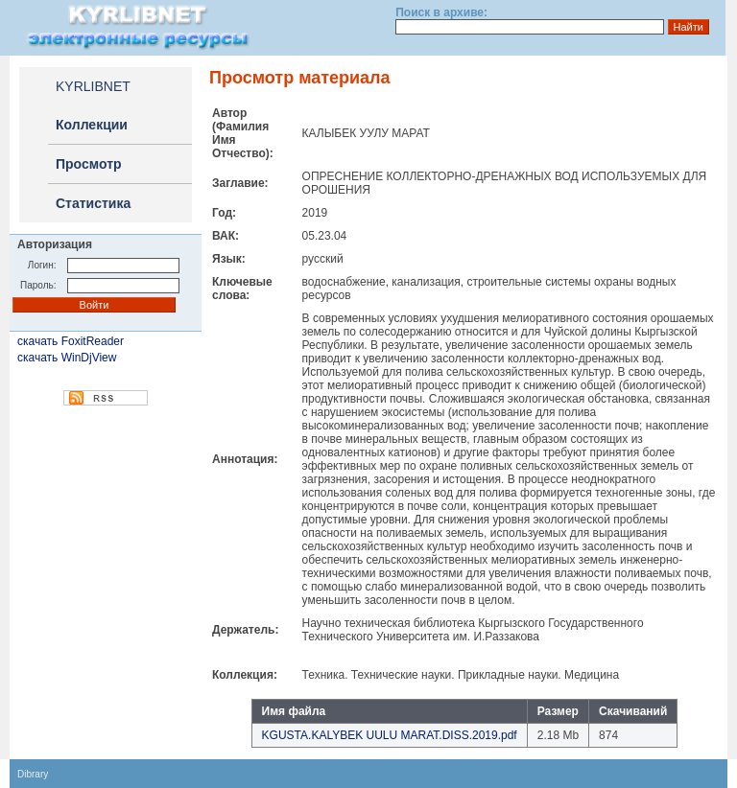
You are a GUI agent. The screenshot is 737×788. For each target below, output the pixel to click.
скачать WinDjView (66, 357)
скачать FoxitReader (70, 341)
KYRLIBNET (93, 86)
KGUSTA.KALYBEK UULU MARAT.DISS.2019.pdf (389, 735)
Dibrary (32, 774)
